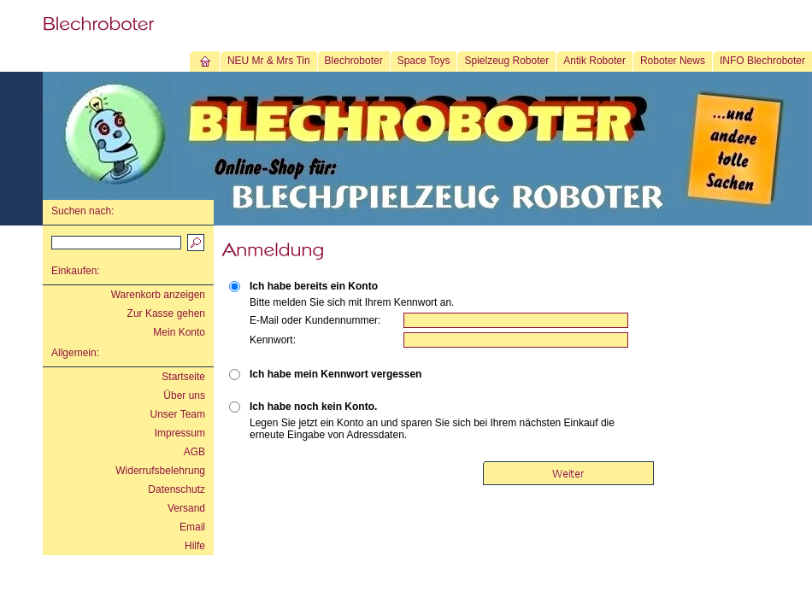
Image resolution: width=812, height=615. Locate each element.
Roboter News (672, 61)
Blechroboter (354, 61)
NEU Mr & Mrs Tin (268, 61)
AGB (194, 452)
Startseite (183, 377)
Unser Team (177, 414)
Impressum (180, 433)
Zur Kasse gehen (166, 313)
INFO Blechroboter (762, 61)
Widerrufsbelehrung (160, 471)
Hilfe (195, 546)
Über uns (184, 395)
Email (192, 527)
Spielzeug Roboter (506, 61)
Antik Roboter (594, 61)
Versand (186, 508)
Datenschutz (176, 489)
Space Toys (423, 61)
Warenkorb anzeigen (158, 295)
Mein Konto (179, 332)
